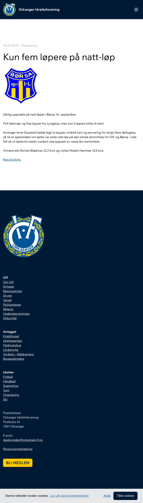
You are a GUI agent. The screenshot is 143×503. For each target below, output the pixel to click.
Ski (5, 399)
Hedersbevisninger (16, 313)
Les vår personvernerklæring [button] (69, 495)
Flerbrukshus (12, 345)
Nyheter (8, 286)
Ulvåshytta (10, 350)
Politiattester (12, 304)
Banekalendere (13, 359)
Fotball (8, 377)
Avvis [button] (107, 495)
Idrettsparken (12, 341)
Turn (6, 390)
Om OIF (8, 282)
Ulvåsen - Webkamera (18, 354)
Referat (8, 309)
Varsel (7, 300)
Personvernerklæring (17, 449)
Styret (7, 295)
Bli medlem (17, 462)
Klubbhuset (11, 336)
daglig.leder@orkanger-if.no (23, 440)
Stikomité (10, 318)
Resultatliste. (12, 159)
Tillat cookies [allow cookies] (125, 495)
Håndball (9, 381)
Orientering (11, 395)
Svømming (10, 386)
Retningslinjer (12, 291)
